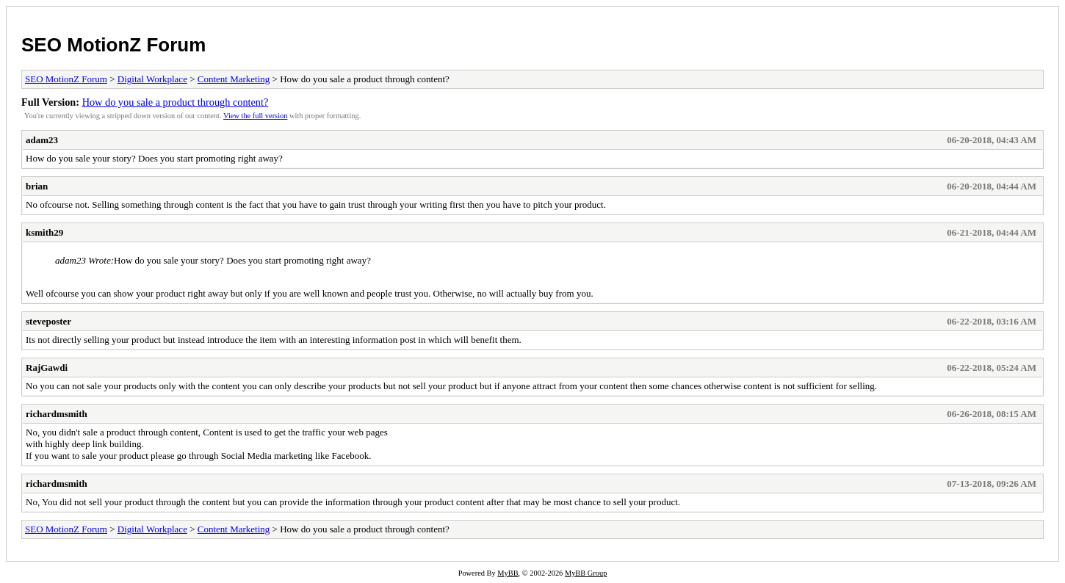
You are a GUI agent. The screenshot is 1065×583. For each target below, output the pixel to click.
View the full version (255, 116)
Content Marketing (234, 78)
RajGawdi (47, 367)
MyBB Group (586, 573)
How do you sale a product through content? (175, 102)
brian (37, 186)
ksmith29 (44, 232)
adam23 (42, 139)
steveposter (48, 321)
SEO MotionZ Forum (113, 45)
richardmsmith (56, 413)
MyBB (507, 573)
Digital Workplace (152, 78)
